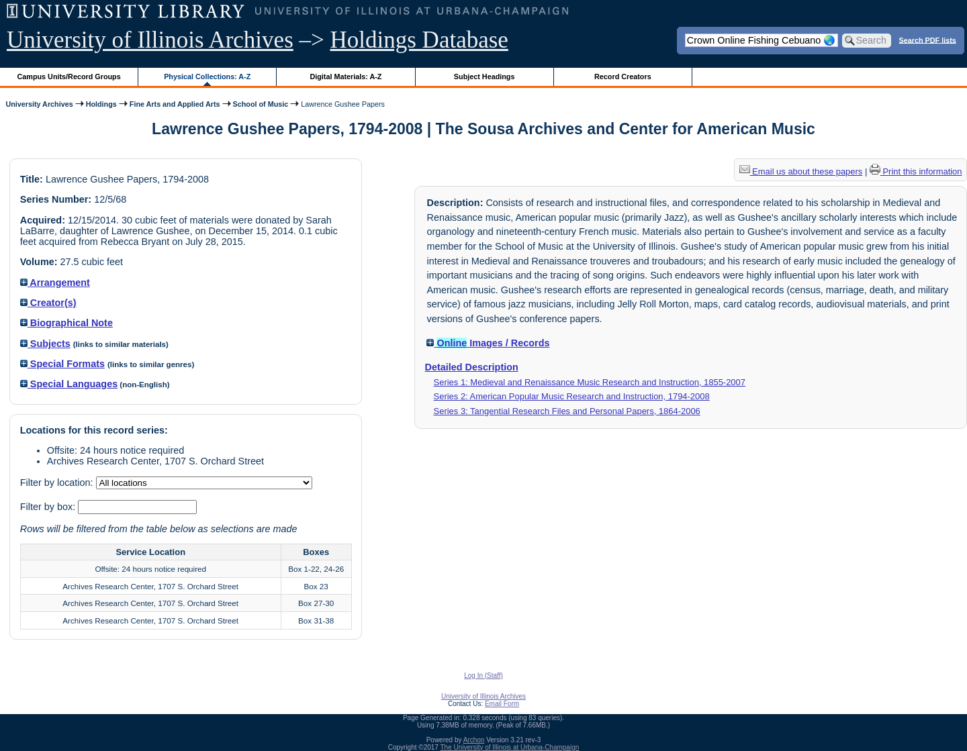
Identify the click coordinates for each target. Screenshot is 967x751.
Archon (474, 740)
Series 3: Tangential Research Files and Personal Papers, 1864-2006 (567, 411)
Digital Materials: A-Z (345, 76)
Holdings (101, 104)
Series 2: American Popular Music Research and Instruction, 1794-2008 (572, 396)
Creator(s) (48, 302)
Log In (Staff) (483, 675)
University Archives (39, 104)
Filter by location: (58, 482)
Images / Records (487, 343)
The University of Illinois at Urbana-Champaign (510, 747)
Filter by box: (49, 506)
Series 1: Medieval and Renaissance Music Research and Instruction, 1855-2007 (589, 382)
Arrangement (55, 282)
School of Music (261, 104)
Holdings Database (419, 40)
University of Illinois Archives (150, 40)
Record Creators (622, 76)
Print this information (916, 171)
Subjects (45, 343)
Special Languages (69, 384)
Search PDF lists (927, 40)
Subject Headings (484, 76)
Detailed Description (471, 367)
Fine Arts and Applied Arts (175, 104)
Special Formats (62, 363)
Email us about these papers (801, 171)
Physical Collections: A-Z (207, 76)
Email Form (502, 703)
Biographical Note (66, 322)
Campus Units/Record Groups (69, 76)
